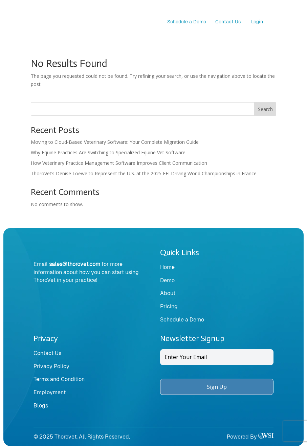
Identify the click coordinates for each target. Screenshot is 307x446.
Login (257, 21)
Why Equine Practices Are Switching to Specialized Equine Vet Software (108, 152)
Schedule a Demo (186, 21)
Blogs (41, 405)
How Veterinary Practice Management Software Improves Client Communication (119, 163)
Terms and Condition (59, 379)
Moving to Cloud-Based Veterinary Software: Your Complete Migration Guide (115, 142)
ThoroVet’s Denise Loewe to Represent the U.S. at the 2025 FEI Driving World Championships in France (144, 173)
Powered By (250, 436)
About (167, 293)
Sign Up (217, 387)
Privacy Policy (51, 366)
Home (167, 267)
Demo (167, 280)
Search (265, 109)
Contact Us (227, 21)
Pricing (169, 306)
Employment (50, 392)
